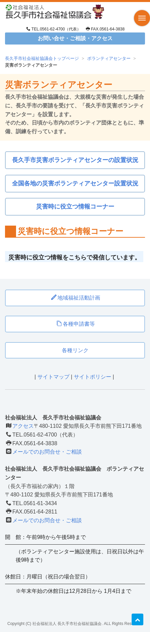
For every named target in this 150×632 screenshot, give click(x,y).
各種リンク (75, 350)
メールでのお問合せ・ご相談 (47, 452)
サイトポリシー (92, 377)
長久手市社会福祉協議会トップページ (42, 58)
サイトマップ (53, 377)
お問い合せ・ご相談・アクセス (75, 38)
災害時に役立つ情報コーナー (75, 206)
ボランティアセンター (109, 58)
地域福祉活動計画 (75, 298)
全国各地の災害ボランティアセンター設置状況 (75, 183)
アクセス (23, 426)
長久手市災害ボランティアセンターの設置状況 (75, 160)
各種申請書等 (75, 324)
